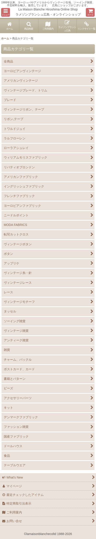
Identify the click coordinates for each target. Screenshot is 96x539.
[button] (5, 12)
